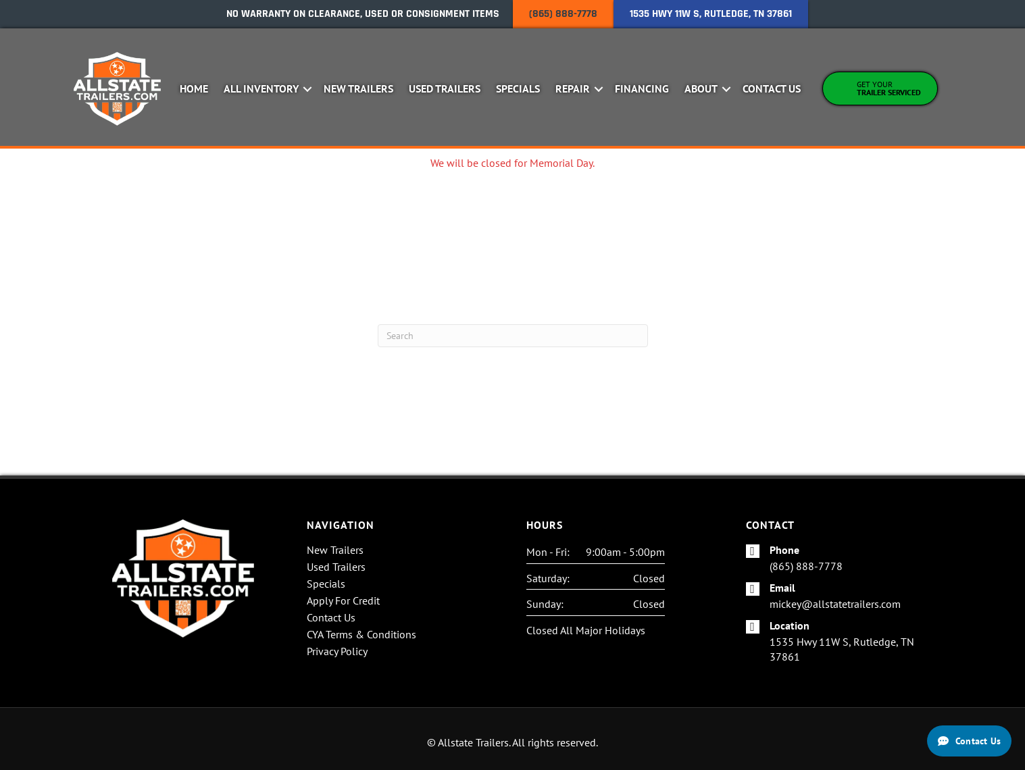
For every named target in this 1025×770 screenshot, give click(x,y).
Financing (642, 88)
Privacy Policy (337, 652)
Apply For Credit (343, 601)
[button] (307, 89)
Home (194, 88)
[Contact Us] (969, 740)
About (701, 88)
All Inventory (261, 88)
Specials (518, 88)
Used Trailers (444, 88)
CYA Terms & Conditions (361, 635)
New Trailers (358, 88)
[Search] (513, 335)
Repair (572, 88)
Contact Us (772, 88)
